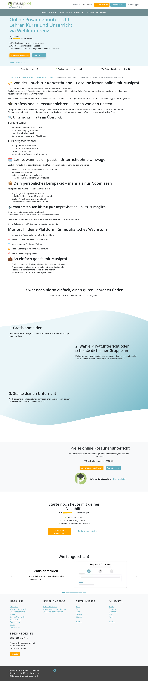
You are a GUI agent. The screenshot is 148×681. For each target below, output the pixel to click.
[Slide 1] (63, 592)
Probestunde (15, 619)
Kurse (12, 614)
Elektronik (113, 611)
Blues (111, 606)
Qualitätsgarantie (17, 611)
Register (15, 654)
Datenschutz (15, 622)
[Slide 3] (72, 592)
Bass (78, 606)
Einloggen (133, 4)
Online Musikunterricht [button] (96, 12)
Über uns (14, 606)
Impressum (15, 627)
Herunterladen (119, 479)
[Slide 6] (84, 592)
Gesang (79, 614)
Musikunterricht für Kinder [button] (70, 12)
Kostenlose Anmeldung (20, 55)
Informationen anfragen (91, 468)
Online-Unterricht (17, 617)
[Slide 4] (76, 592)
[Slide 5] (80, 592)
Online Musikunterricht (53, 611)
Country (112, 609)
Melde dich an (102, 4)
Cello (78, 609)
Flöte (78, 611)
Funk (111, 617)
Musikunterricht (50, 606)
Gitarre (79, 617)
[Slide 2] (67, 592)
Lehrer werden (118, 4)
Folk (110, 614)
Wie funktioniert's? (17, 62)
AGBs (12, 624)
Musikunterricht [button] (47, 12)
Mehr (75, 4)
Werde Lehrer (39, 55)
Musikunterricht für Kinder (54, 609)
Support (87, 4)
